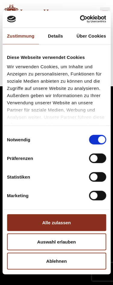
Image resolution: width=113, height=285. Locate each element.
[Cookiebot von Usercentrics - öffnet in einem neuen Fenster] (80, 19)
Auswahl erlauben (56, 241)
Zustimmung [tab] (20, 35)
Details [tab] (55, 35)
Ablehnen (56, 260)
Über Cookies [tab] (91, 35)
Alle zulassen (56, 222)
